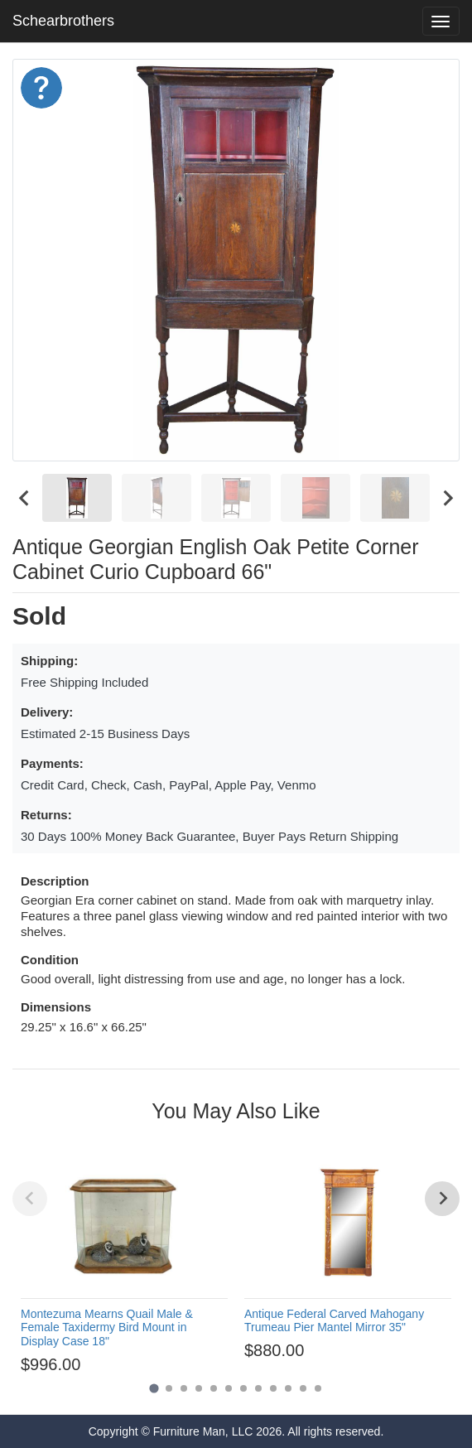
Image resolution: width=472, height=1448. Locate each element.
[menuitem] (77, 497)
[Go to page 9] (273, 1388)
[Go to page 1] (153, 1387)
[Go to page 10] (288, 1388)
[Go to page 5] (213, 1388)
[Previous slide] (29, 1198)
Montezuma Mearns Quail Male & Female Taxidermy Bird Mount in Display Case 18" (107, 1328)
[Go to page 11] (303, 1388)
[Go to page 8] (258, 1388)
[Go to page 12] (318, 1388)
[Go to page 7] (243, 1388)
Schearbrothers (63, 20)
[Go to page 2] (169, 1388)
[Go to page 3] (184, 1388)
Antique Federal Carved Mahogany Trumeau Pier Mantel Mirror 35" (334, 1321)
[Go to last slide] (24, 497)
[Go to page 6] (228, 1388)
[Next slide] (447, 497)
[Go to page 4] (198, 1388)
